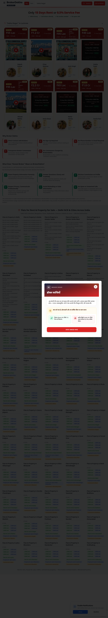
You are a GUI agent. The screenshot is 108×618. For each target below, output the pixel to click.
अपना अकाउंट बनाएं (54, 330)
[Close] (78, 286)
